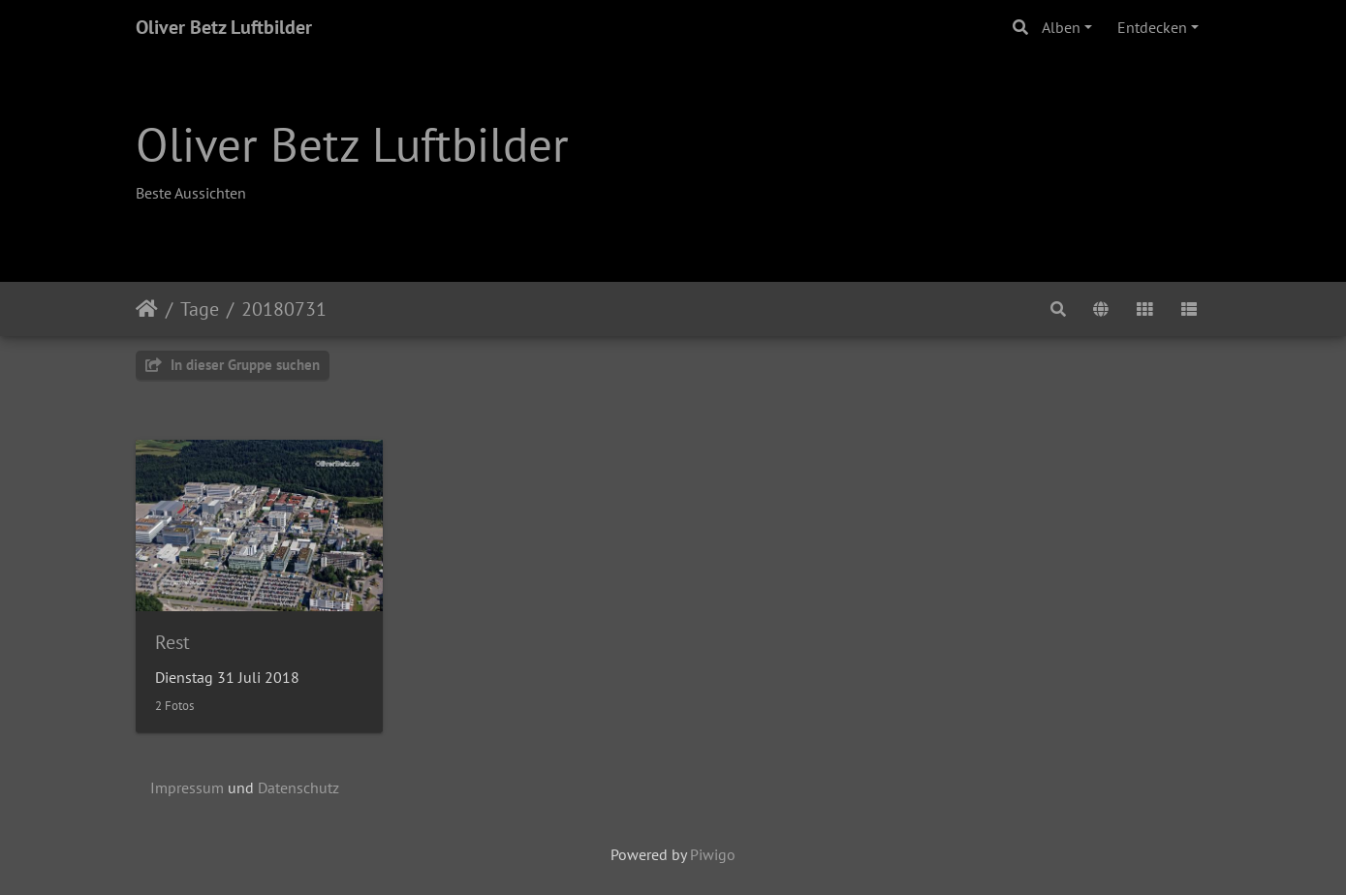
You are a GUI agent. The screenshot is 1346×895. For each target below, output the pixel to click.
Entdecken (1152, 27)
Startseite (147, 309)
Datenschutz (298, 787)
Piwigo (713, 854)
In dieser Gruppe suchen (232, 364)
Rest (172, 642)
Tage (199, 309)
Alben (1061, 27)
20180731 (284, 309)
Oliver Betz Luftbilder (224, 27)
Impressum (187, 787)
